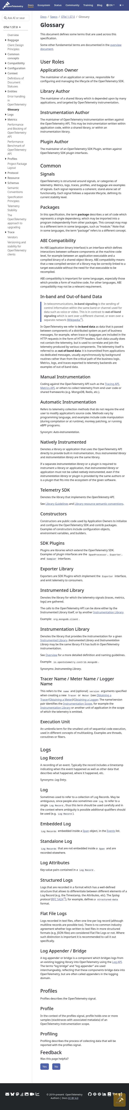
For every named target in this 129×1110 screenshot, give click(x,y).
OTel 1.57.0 (68, 17)
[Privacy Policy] (109, 1094)
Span (86, 831)
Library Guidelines (57, 504)
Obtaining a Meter (60, 699)
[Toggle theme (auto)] (121, 5)
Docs (43, 17)
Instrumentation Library (108, 612)
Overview (51, 655)
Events (111, 831)
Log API (117, 962)
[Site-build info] (121, 1099)
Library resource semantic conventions (99, 504)
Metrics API (47, 388)
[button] (110, 5)
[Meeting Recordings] (32, 1094)
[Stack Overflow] (21, 1094)
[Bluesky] (12, 1094)
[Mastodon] (17, 1094)
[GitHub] (90, 1094)
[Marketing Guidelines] (120, 1094)
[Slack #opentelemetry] (99, 1094)
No (56, 1066)
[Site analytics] (37, 1094)
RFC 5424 (57, 899)
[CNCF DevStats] (104, 1094)
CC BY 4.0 (73, 1098)
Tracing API (112, 384)
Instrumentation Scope (77, 703)
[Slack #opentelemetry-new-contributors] (94, 1094)
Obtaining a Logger (86, 699)
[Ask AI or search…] (15, 18)
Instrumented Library (53, 640)
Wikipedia (74, 320)
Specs (53, 17)
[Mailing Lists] (7, 1094)
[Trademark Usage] (114, 1094)
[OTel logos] (27, 1094)
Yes (44, 1066)
